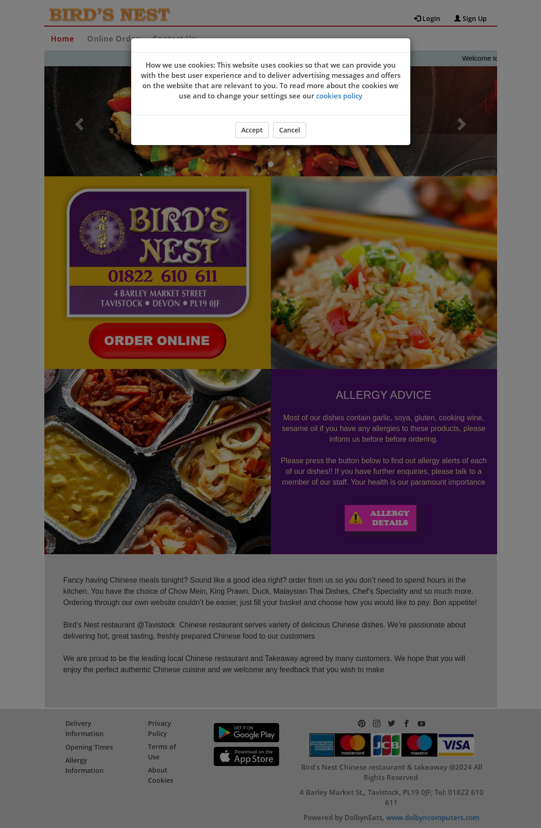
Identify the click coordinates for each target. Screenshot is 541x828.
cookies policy (339, 95)
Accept (252, 129)
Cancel (289, 129)
